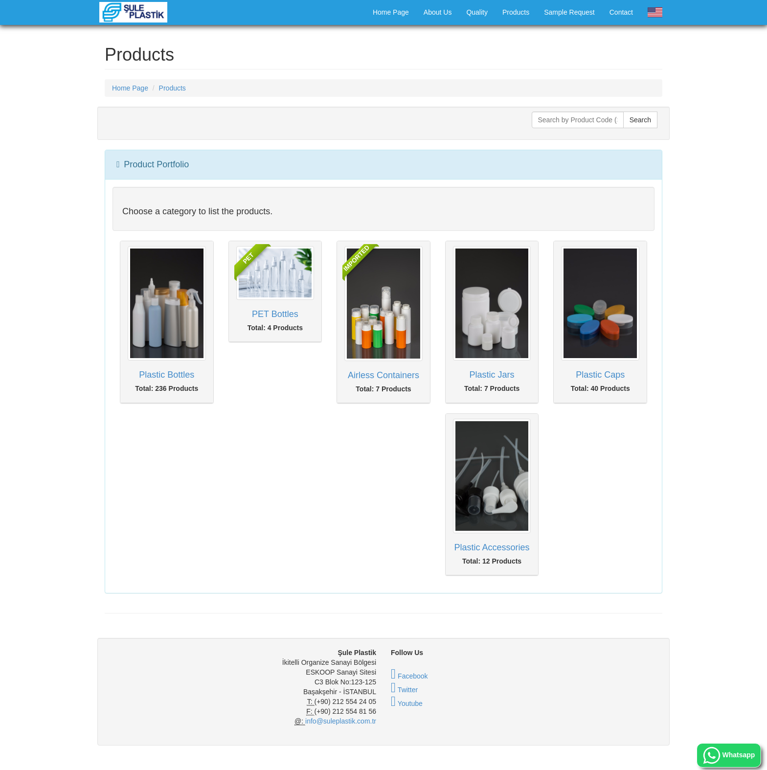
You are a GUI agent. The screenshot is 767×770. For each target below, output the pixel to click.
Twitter (404, 690)
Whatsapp (729, 755)
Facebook (409, 676)
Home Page (391, 12)
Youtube (407, 703)
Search (640, 120)
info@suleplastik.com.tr (340, 721)
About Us (438, 12)
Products (515, 12)
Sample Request (569, 12)
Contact (621, 12)
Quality (477, 12)
